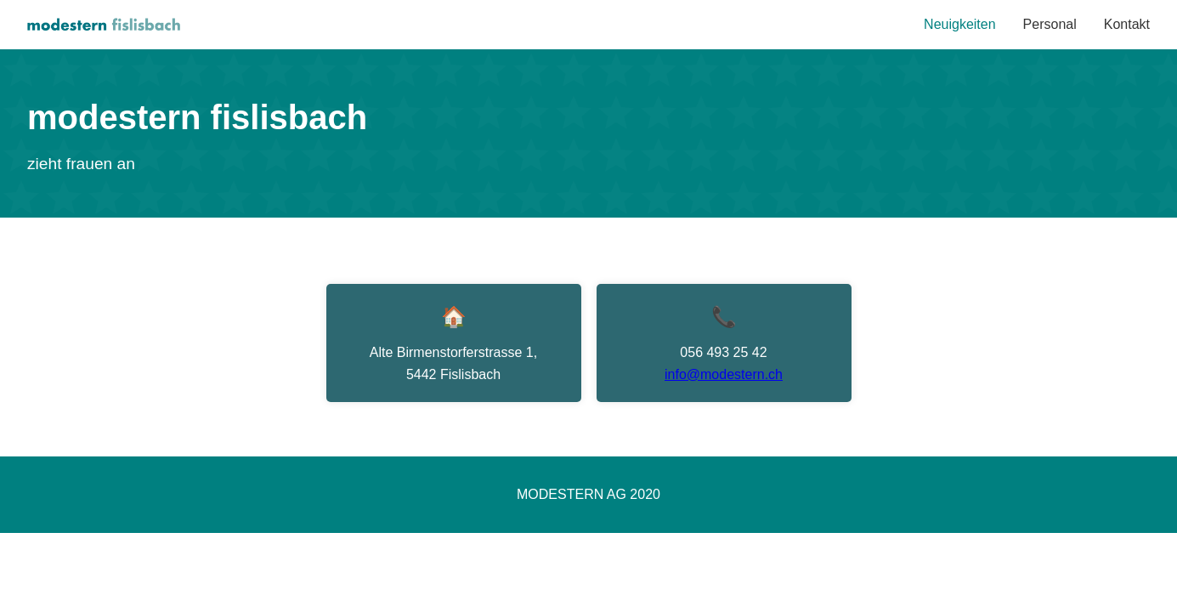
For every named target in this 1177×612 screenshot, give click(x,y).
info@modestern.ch (724, 374)
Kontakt (1127, 24)
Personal (1050, 24)
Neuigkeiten (960, 24)
